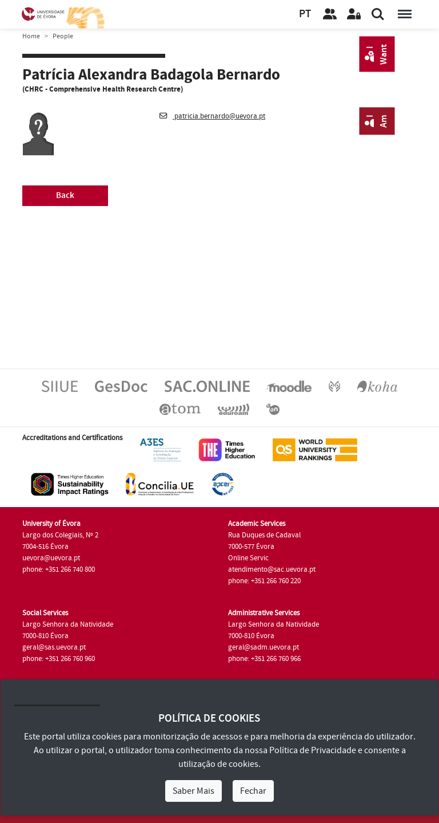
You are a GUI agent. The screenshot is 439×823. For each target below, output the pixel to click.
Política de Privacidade (312, 750)
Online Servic (248, 558)
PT (305, 14)
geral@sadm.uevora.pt (263, 647)
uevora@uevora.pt (51, 558)
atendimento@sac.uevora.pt (272, 569)
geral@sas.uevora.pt (54, 647)
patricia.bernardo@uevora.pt (212, 116)
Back (65, 195)
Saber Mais (193, 791)
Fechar (253, 791)
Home (31, 36)
